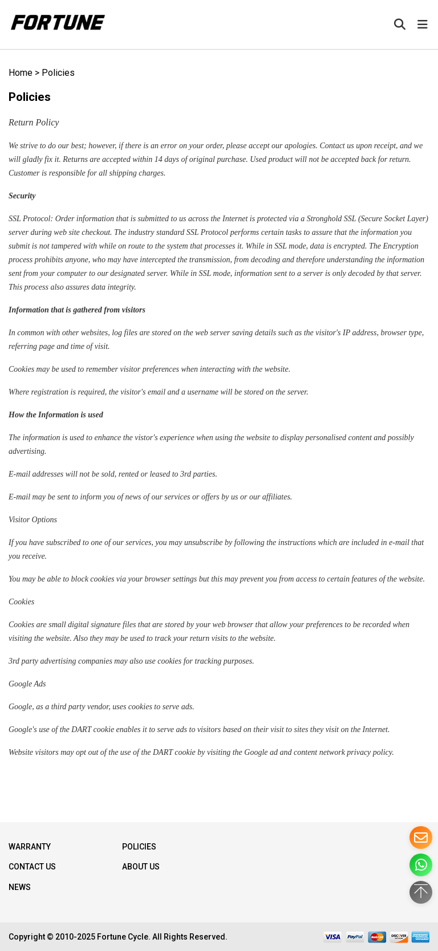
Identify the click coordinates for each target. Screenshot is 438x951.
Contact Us (32, 866)
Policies (58, 72)
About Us (141, 866)
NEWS (20, 887)
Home (21, 72)
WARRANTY (30, 846)
